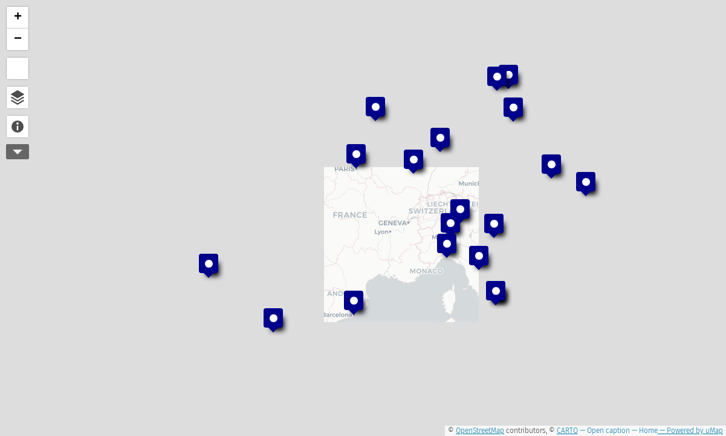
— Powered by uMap (690, 430)
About (17, 126)
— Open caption (604, 430)
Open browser (17, 97)
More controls (17, 152)
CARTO (567, 430)
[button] (508, 77)
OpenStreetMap (480, 430)
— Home (644, 430)
